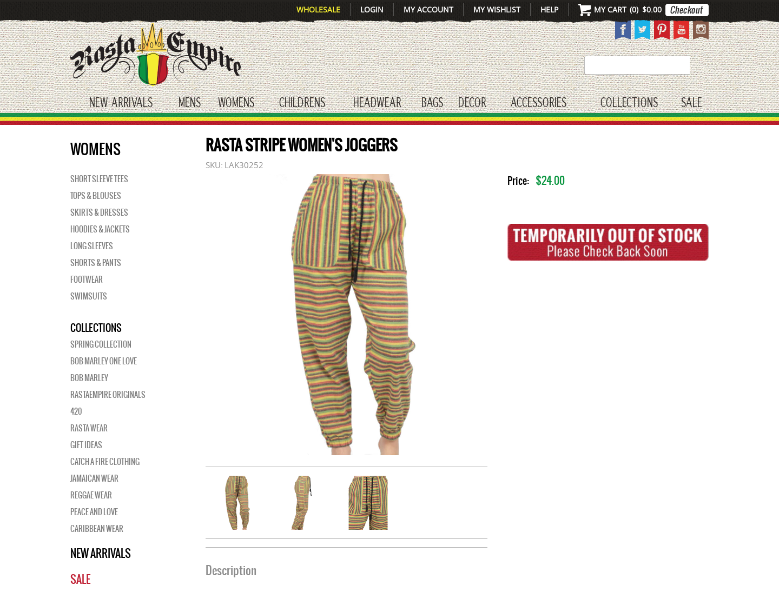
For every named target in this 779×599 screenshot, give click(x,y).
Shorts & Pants (95, 263)
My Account (428, 9)
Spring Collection (100, 344)
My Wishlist (496, 9)
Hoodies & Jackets (100, 229)
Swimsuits (88, 296)
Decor (472, 103)
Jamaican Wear (94, 478)
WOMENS (236, 103)
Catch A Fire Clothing (105, 462)
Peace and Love (94, 512)
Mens (190, 103)
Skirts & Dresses (99, 212)
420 (76, 411)
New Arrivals (121, 103)
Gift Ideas (86, 445)
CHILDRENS (302, 103)
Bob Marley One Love (103, 361)
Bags (432, 103)
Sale (691, 103)
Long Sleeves (91, 246)
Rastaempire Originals (108, 395)
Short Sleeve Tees (99, 179)
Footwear (86, 279)
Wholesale (318, 9)
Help (549, 9)
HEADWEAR (377, 103)
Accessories (538, 103)
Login (372, 9)
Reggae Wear (91, 495)
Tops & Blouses (95, 196)
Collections (629, 103)
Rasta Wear (89, 428)
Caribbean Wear (96, 529)
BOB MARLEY (89, 378)
